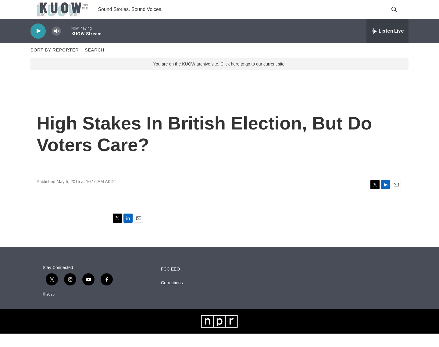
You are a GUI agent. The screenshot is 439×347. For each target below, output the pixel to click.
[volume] (56, 44)
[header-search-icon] (399, 16)
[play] (38, 44)
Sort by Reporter (54, 63)
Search (94, 63)
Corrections (172, 296)
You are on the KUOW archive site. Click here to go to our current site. (219, 77)
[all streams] (387, 44)
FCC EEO (170, 282)
